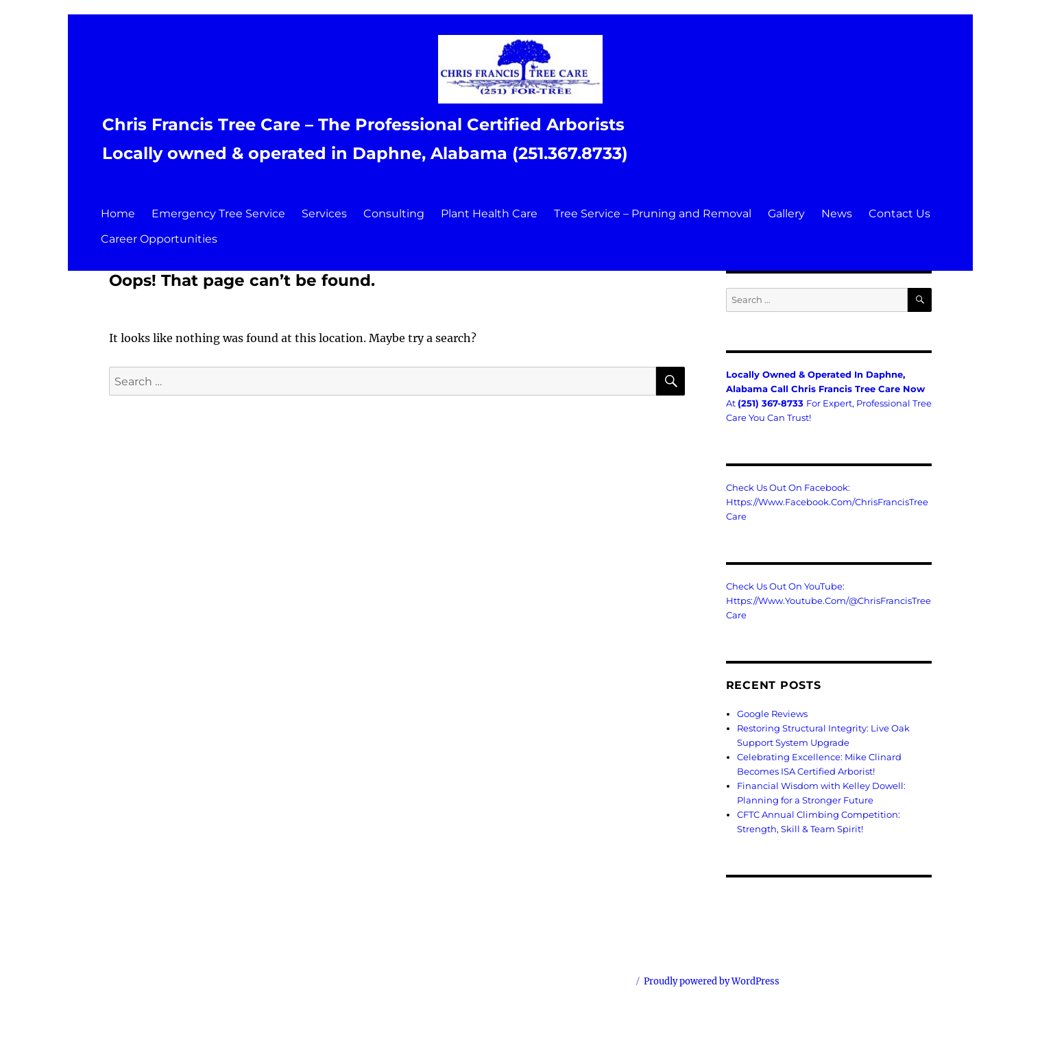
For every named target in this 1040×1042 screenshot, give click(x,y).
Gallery (786, 213)
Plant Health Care (489, 213)
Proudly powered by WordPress (711, 981)
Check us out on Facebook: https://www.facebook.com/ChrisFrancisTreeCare (827, 502)
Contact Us (899, 213)
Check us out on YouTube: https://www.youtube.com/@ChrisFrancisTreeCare (828, 600)
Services (324, 213)
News (836, 213)
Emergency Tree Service (218, 213)
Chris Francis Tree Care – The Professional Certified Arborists (363, 124)
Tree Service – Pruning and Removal (652, 213)
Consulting (393, 213)
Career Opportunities (159, 238)
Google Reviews (772, 713)
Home (118, 213)
